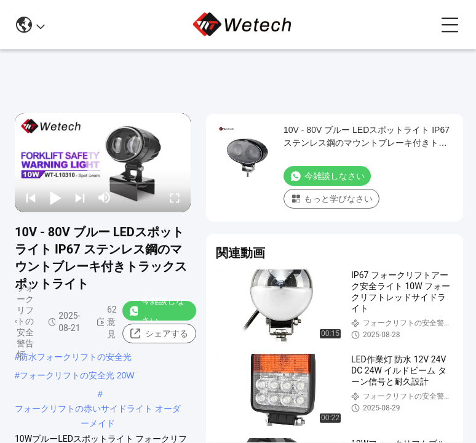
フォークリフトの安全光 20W (77, 375)
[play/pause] (55, 197)
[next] (80, 197)
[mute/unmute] (104, 197)
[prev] (30, 197)
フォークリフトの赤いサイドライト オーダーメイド (98, 410)
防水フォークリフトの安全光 (76, 357)
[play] (102, 162)
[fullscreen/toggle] (174, 197)
